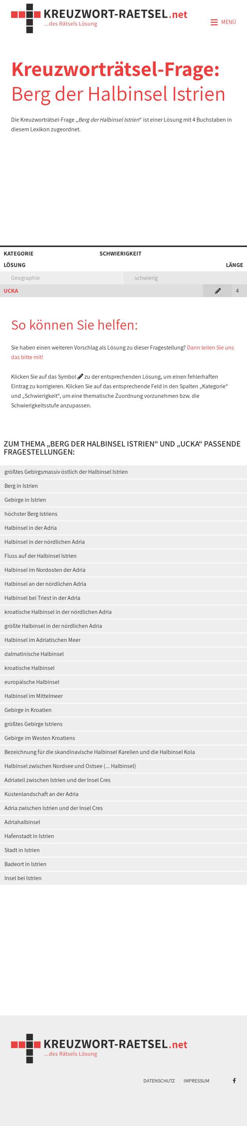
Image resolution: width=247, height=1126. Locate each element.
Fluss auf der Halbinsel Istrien (40, 556)
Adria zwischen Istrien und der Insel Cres (53, 808)
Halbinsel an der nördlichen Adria (45, 584)
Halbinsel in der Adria (30, 528)
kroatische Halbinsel (29, 668)
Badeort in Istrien (25, 864)
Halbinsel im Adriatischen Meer (42, 640)
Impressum (196, 1080)
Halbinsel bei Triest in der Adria (42, 598)
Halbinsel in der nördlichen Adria (44, 542)
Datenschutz (159, 1080)
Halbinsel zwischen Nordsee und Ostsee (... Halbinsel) (70, 766)
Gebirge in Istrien (25, 500)
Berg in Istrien (21, 486)
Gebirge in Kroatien (28, 710)
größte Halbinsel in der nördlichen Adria (53, 626)
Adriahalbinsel (22, 822)
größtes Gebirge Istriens (33, 724)
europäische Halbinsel (31, 682)
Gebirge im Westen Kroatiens (39, 738)
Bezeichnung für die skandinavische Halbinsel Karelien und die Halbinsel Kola (99, 752)
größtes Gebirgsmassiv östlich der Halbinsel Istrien (66, 472)
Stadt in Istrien (22, 850)
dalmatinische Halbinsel (34, 654)
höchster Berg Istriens (31, 514)
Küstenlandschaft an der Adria (41, 794)
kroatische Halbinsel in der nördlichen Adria (58, 612)
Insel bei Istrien (23, 878)
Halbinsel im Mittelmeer (33, 696)
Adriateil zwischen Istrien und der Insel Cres (57, 780)
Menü (223, 22)
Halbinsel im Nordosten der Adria (45, 570)
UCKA (11, 291)
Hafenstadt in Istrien (29, 836)
